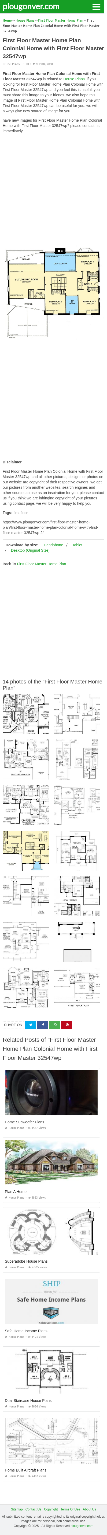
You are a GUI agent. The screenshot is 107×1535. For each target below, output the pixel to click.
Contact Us (33, 1509)
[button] (96, 6)
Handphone (53, 545)
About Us (89, 1509)
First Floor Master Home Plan (41, 564)
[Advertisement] (53, 191)
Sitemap (17, 1509)
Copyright (51, 1509)
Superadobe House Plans (26, 1261)
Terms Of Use (70, 1509)
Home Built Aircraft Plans (25, 1470)
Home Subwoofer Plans (24, 1122)
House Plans (11, 64)
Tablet (77, 545)
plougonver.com (31, 6)
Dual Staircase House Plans (28, 1400)
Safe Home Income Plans (26, 1331)
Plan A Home (16, 1192)
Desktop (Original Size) (30, 550)
